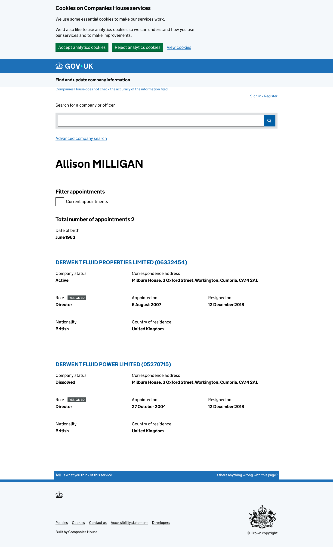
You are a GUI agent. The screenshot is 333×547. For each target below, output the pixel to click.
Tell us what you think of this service (84, 475)
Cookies (78, 522)
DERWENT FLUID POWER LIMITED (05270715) (113, 364)
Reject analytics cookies (137, 47)
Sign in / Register (264, 96)
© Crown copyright (262, 533)
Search (269, 120)
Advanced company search (81, 138)
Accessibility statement (129, 522)
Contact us (98, 522)
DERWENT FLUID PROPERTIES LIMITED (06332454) (121, 262)
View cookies (179, 47)
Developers (161, 522)
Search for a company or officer (85, 105)
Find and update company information (93, 80)
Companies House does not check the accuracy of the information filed (112, 89)
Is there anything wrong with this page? (247, 475)
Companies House (82, 532)
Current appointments (82, 202)
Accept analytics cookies (82, 47)
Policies (62, 522)
